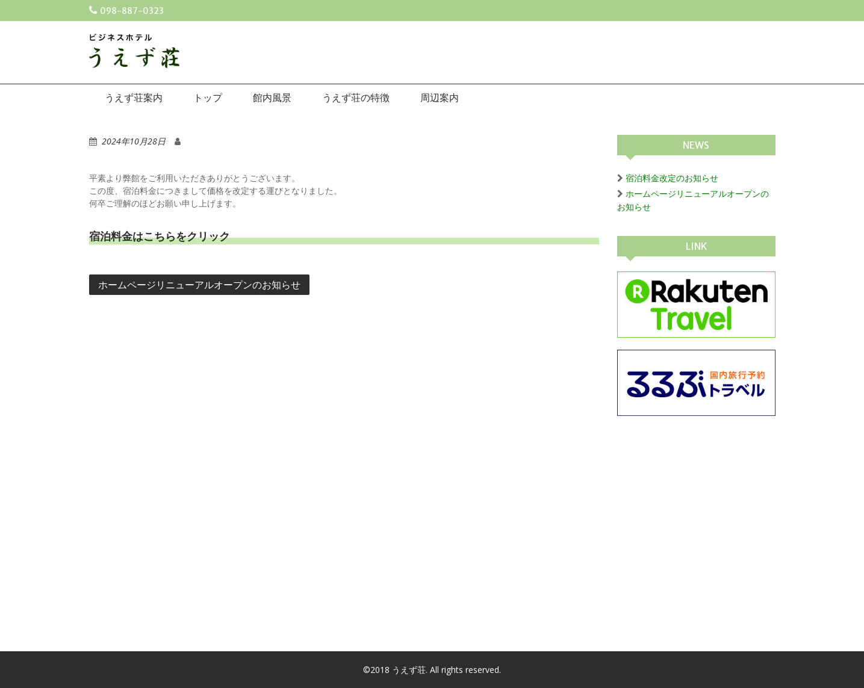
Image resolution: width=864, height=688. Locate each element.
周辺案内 (439, 97)
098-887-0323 (132, 10)
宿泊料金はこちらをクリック (159, 236)
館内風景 (272, 97)
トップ (207, 97)
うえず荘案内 (134, 97)
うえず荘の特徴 (356, 97)
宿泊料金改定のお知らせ (672, 178)
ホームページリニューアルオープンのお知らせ (199, 284)
